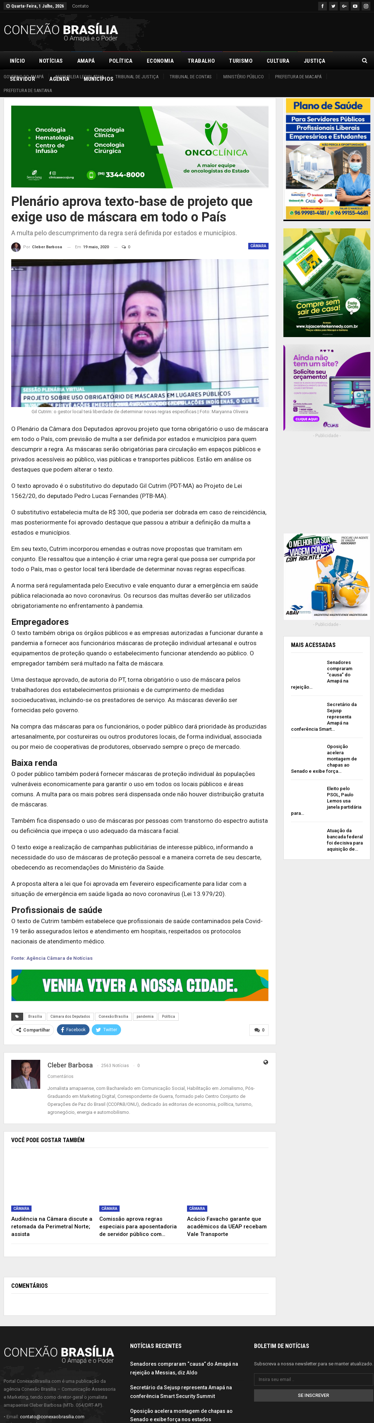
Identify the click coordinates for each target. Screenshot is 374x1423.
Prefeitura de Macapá (298, 76)
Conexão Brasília (113, 1016)
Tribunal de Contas (191, 76)
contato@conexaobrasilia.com (52, 1416)
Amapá (86, 61)
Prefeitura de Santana (28, 90)
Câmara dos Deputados (70, 1016)
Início (17, 61)
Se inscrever (313, 1395)
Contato (80, 6)
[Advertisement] (285, 31)
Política (121, 61)
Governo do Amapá (23, 76)
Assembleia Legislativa (79, 76)
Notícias (51, 61)
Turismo (241, 61)
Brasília (35, 1016)
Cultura (278, 61)
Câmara (258, 246)
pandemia (145, 1016)
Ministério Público (243, 76)
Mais (310, 61)
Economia (160, 61)
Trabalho (201, 61)
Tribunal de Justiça (136, 76)
